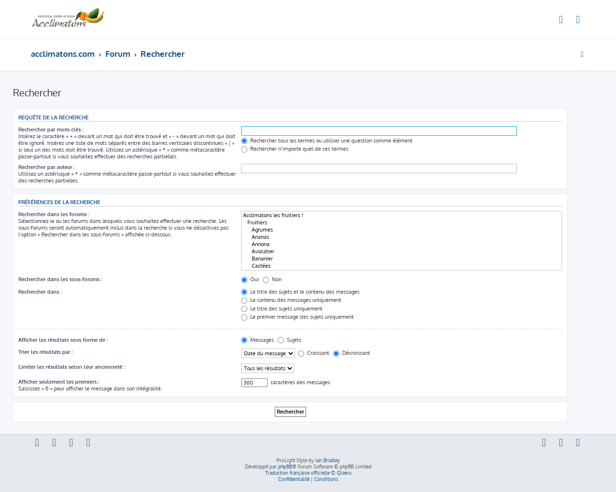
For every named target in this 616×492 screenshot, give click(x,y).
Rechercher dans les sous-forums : (60, 279)
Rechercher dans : (40, 291)
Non (272, 279)
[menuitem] (561, 20)
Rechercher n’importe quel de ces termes (294, 148)
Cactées (401, 266)
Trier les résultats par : (45, 352)
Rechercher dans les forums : (53, 214)
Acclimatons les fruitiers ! (401, 215)
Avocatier (401, 251)
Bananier (401, 258)
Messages (257, 340)
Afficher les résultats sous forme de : (63, 340)
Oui (250, 279)
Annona (401, 244)
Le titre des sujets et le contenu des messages (300, 291)
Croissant (313, 353)
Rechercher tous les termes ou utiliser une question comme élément (326, 140)
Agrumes (401, 229)
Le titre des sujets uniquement (281, 308)
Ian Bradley (327, 460)
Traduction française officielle (297, 473)
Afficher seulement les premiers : (58, 381)
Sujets (289, 340)
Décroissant (351, 353)
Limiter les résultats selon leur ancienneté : (71, 366)
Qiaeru (344, 473)
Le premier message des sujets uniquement (297, 316)
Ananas (401, 237)
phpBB (285, 466)
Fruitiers (401, 222)
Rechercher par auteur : (46, 167)
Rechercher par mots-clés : (50, 129)
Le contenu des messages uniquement (291, 300)
